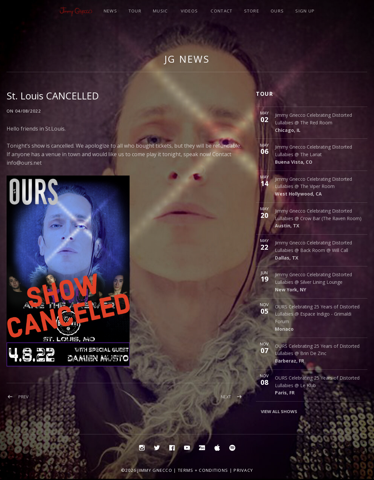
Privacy (243, 470)
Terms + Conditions (203, 470)
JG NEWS (187, 58)
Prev (23, 397)
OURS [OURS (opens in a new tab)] (277, 11)
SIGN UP (305, 11)
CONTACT (221, 11)
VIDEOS (189, 11)
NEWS (110, 11)
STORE (252, 11)
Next (226, 397)
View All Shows (279, 411)
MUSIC (160, 11)
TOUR (135, 11)
